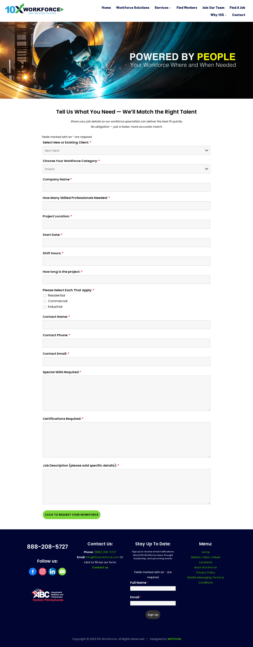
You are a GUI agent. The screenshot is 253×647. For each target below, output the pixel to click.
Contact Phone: (56, 335)
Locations (205, 562)
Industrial (55, 306)
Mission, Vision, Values (205, 557)
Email (136, 597)
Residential (56, 295)
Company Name (57, 179)
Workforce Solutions (132, 7)
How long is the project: (63, 271)
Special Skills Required (62, 372)
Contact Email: (56, 353)
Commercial (57, 301)
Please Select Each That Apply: (68, 290)
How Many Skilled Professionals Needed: (76, 198)
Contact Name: (56, 316)
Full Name (139, 582)
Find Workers (187, 7)
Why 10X (217, 15)
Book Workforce (205, 567)
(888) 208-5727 (105, 552)
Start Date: (53, 235)
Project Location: (57, 216)
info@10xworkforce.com (103, 557)
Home (106, 7)
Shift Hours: (53, 253)
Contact (238, 15)
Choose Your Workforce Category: (71, 161)
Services (161, 7)
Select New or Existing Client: (67, 142)
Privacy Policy (205, 572)
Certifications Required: (63, 418)
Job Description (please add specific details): (81, 465)
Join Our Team (213, 7)
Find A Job (237, 7)
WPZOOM (174, 639)
